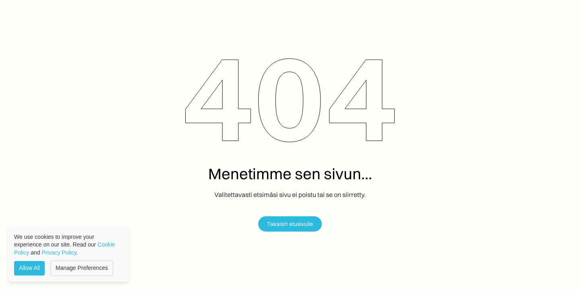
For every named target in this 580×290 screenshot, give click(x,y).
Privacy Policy (59, 252)
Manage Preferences (82, 268)
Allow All (29, 268)
